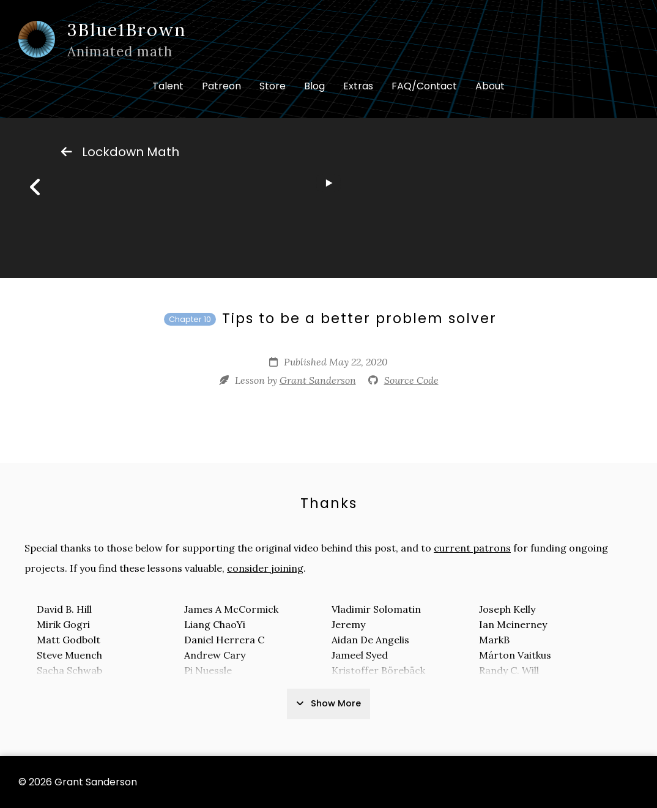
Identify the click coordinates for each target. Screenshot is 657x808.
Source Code (411, 380)
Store (272, 86)
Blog (314, 86)
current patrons (472, 548)
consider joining (265, 568)
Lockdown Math (120, 151)
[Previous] (36, 187)
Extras (358, 86)
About (490, 86)
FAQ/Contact (424, 86)
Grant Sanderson (318, 380)
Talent (168, 86)
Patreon (221, 86)
